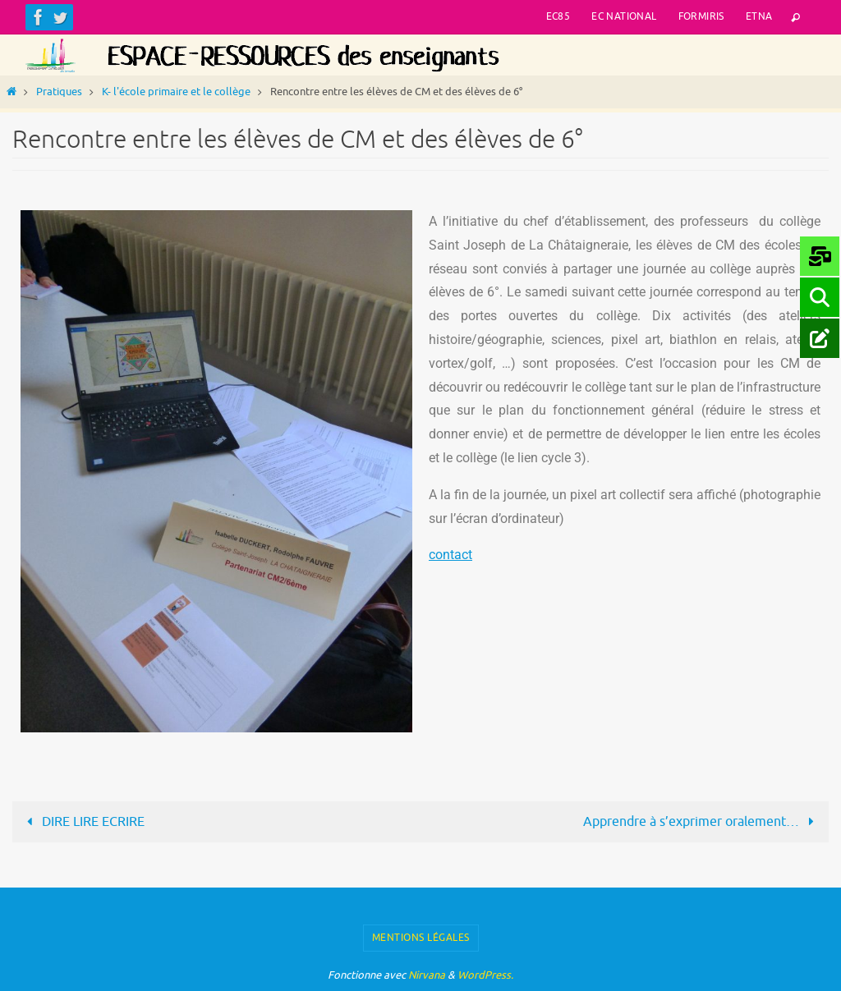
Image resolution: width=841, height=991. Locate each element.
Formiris (701, 16)
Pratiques (59, 92)
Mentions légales (421, 937)
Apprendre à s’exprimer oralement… (701, 822)
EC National (623, 16)
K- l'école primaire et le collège (176, 92)
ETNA (759, 16)
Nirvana (426, 975)
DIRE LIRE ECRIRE (83, 822)
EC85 (558, 16)
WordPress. (485, 975)
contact (450, 554)
